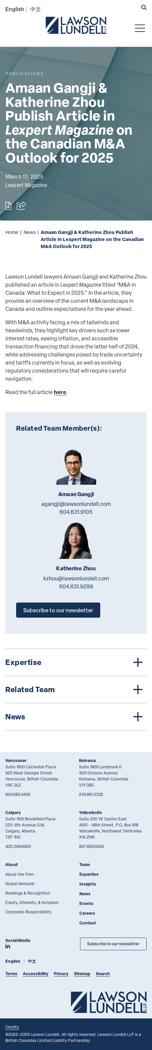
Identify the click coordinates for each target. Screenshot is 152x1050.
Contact (87, 923)
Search (103, 973)
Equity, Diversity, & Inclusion (32, 902)
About (11, 864)
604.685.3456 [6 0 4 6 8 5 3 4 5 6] (17, 794)
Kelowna (87, 760)
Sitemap (82, 973)
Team (84, 864)
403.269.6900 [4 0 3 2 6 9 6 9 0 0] (18, 846)
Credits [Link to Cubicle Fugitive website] (12, 1027)
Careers (87, 913)
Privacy (61, 973)
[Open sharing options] (21, 206)
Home (11, 232)
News (30, 232)
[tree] (76, 689)
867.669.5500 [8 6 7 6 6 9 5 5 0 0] (91, 846)
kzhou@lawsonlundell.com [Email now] (76, 578)
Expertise (89, 874)
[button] (144, 8)
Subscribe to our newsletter (58, 610)
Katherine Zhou (76, 568)
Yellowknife (90, 812)
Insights (87, 884)
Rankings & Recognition (27, 893)
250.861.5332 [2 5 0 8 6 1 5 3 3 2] (91, 794)
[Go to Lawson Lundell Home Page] (76, 25)
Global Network (19, 883)
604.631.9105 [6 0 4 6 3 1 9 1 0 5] (76, 512)
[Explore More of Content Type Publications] (24, 74)
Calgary (13, 812)
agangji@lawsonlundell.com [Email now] (76, 504)
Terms (11, 973)
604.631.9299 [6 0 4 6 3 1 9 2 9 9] (76, 586)
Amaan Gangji (76, 494)
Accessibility (35, 973)
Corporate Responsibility (28, 911)
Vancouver (16, 760)
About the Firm (19, 874)
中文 (35, 9)
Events (86, 903)
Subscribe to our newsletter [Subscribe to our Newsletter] (113, 944)
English (14, 9)
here (60, 392)
